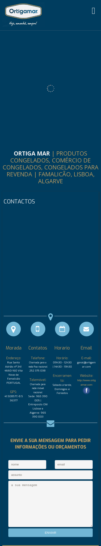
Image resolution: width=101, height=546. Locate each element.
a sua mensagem (50, 504)
